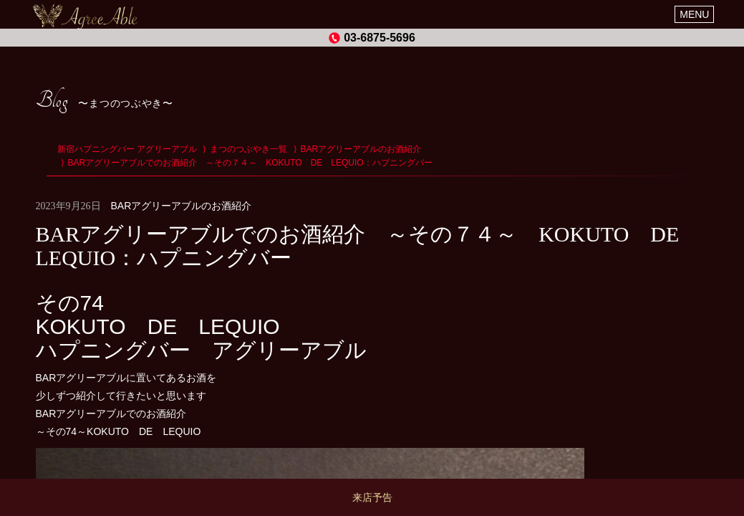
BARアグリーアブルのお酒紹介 (181, 205)
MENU (694, 14)
